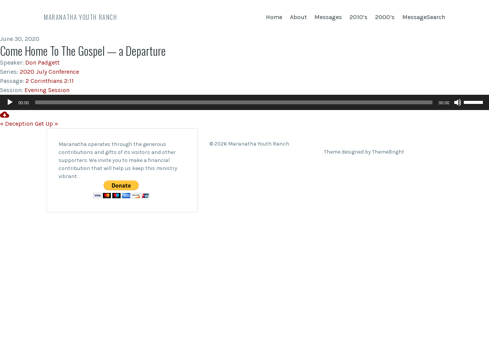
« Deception (16, 123)
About (298, 17)
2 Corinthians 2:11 (50, 80)
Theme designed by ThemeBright (364, 152)
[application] (244, 102)
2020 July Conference (49, 71)
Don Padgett (42, 62)
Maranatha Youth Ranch (80, 17)
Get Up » (46, 123)
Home (274, 17)
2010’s (359, 17)
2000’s (385, 17)
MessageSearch (423, 17)
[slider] (234, 102)
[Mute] (457, 102)
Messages (328, 17)
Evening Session (47, 90)
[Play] (10, 102)
